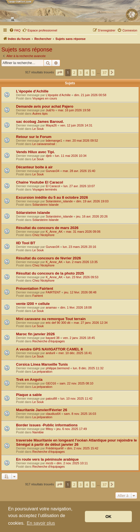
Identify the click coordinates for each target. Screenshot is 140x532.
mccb (49, 463)
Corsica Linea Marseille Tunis (42, 364)
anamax (51, 307)
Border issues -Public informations (47, 425)
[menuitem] (15, 30)
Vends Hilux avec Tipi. (35, 152)
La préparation (42, 371)
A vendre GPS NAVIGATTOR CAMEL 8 (49, 349)
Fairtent (37, 295)
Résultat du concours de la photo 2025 (50, 273)
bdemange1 (54, 140)
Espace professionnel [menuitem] (39, 30)
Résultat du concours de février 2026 (48, 258)
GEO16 (51, 383)
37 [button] (104, 72)
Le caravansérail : (44, 144)
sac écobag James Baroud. (40, 121)
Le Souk (38, 128)
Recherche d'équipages (48, 341)
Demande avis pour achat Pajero (44, 106)
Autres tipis (40, 113)
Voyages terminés (44, 189)
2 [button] (74, 72)
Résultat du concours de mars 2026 (47, 228)
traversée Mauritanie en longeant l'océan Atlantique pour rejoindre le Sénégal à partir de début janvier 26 (76, 442)
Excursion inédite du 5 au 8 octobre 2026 (52, 197)
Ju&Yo (50, 110)
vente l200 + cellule (33, 304)
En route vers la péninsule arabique (47, 459)
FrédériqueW (55, 448)
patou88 (51, 398)
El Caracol (53, 186)
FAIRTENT (53, 292)
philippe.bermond (57, 368)
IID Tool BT (25, 243)
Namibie (38, 432)
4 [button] (87, 72)
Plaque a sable (29, 395)
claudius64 (53, 413)
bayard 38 (53, 337)
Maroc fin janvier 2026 (35, 334)
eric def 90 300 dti (58, 322)
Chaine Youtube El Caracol (39, 182)
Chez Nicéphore (43, 235)
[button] (59, 72)
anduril (50, 353)
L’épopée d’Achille (58, 95)
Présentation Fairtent (34, 288)
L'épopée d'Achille (32, 91)
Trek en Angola (29, 379)
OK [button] (108, 516)
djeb (49, 155)
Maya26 (51, 125)
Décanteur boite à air (34, 167)
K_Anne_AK (54, 231)
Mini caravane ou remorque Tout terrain (50, 319)
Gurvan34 (52, 171)
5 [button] (93, 72)
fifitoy (49, 429)
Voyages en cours (44, 98)
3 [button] (81, 72)
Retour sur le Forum (33, 137)
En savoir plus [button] (41, 523)
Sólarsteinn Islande (45, 204)
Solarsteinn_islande (59, 201)
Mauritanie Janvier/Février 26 (41, 410)
